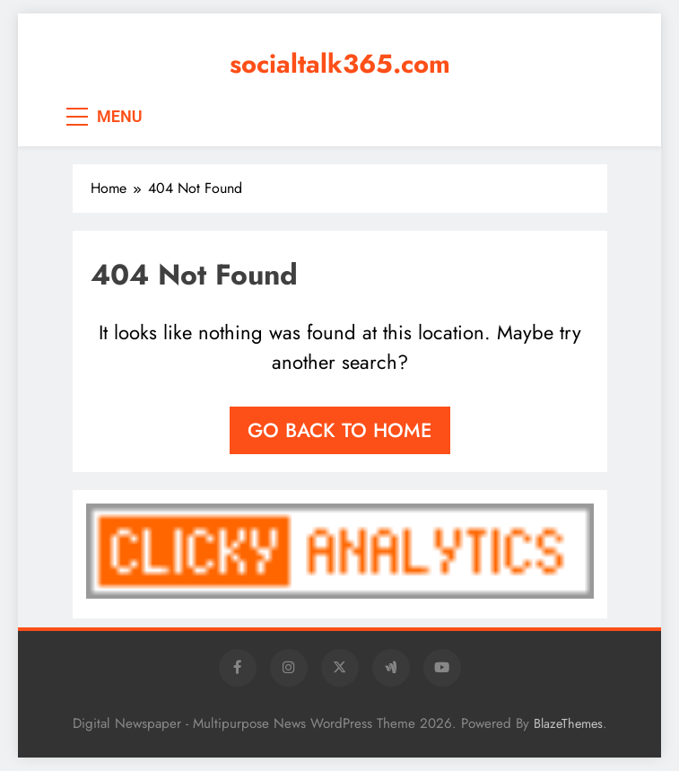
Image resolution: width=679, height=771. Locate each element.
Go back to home (340, 430)
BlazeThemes (568, 723)
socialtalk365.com (340, 64)
